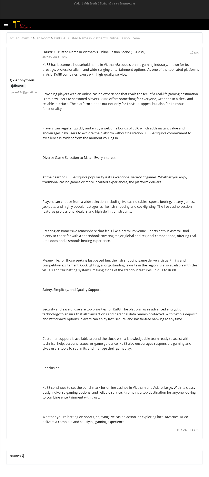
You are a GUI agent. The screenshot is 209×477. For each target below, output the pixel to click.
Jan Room (43, 38)
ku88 (104, 99)
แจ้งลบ (194, 52)
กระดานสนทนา (21, 38)
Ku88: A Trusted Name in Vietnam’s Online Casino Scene (97, 38)
